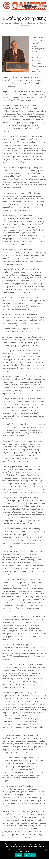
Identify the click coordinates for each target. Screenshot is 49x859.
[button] (45, 6)
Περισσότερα (29, 855)
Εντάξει (18, 855)
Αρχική (5, 23)
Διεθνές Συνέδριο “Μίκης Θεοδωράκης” (23, 23)
